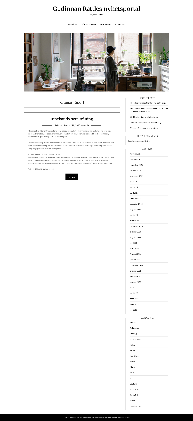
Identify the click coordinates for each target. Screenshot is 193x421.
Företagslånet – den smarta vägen (144, 128)
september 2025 (136, 176)
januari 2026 (135, 159)
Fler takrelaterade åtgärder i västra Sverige (148, 103)
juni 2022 (134, 293)
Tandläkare (134, 389)
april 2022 (134, 299)
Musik (132, 367)
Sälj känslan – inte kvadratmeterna (144, 117)
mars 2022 (134, 304)
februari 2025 (135, 198)
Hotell (132, 350)
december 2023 (136, 226)
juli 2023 (133, 243)
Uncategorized (136, 406)
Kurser (133, 361)
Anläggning (134, 328)
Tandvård (134, 395)
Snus (132, 373)
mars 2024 (134, 221)
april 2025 (134, 193)
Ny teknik (120, 24)
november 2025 (136, 165)
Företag (133, 334)
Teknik (132, 400)
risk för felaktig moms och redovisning (145, 122)
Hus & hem (105, 24)
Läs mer (72, 177)
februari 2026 (135, 154)
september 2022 (136, 276)
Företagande (88, 24)
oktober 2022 (135, 271)
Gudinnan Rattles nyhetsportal (96, 8)
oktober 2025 (135, 170)
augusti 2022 (135, 282)
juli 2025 (133, 182)
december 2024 (136, 204)
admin (86, 125)
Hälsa (132, 345)
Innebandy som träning (72, 119)
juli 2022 (133, 287)
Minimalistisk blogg (109, 417)
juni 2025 (134, 187)
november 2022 (136, 265)
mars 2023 (134, 248)
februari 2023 (135, 254)
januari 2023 (135, 260)
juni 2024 (134, 215)
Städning (133, 384)
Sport (132, 378)
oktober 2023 (135, 232)
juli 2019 (133, 310)
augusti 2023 (135, 237)
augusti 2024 (135, 209)
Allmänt (72, 24)
